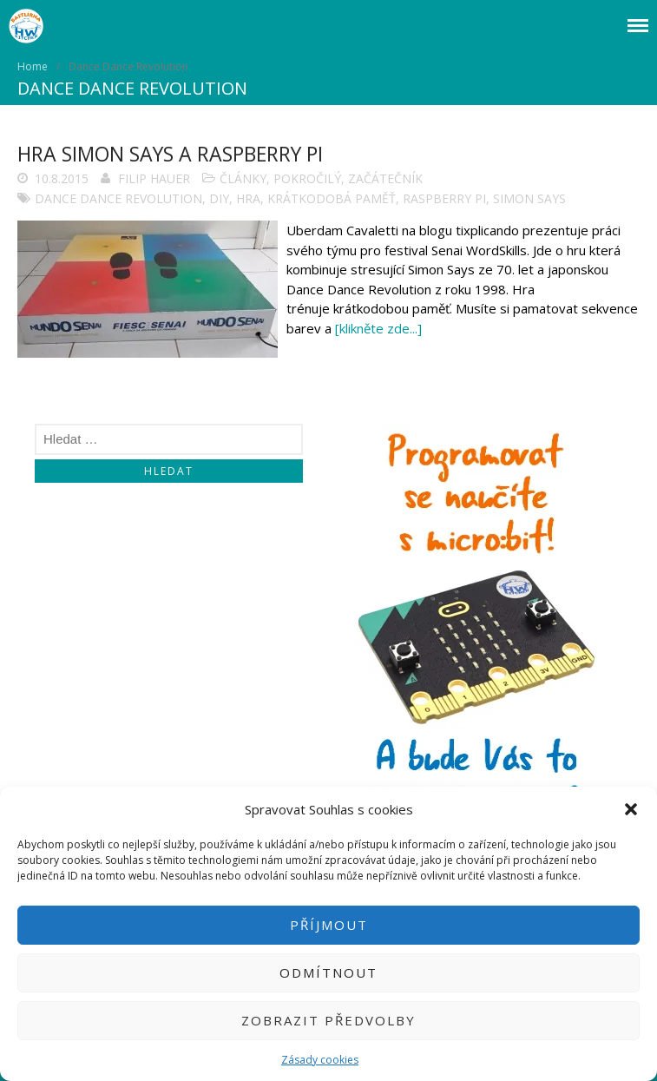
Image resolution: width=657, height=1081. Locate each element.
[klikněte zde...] (378, 328)
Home (32, 66)
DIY (219, 198)
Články (243, 178)
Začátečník (385, 178)
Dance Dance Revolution (118, 198)
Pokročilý (307, 178)
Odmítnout (328, 972)
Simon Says (529, 198)
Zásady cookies (319, 1059)
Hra (248, 198)
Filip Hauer (154, 178)
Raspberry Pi (444, 198)
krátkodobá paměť (331, 198)
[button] (631, 809)
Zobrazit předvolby (328, 1020)
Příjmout (329, 924)
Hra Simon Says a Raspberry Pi (170, 154)
